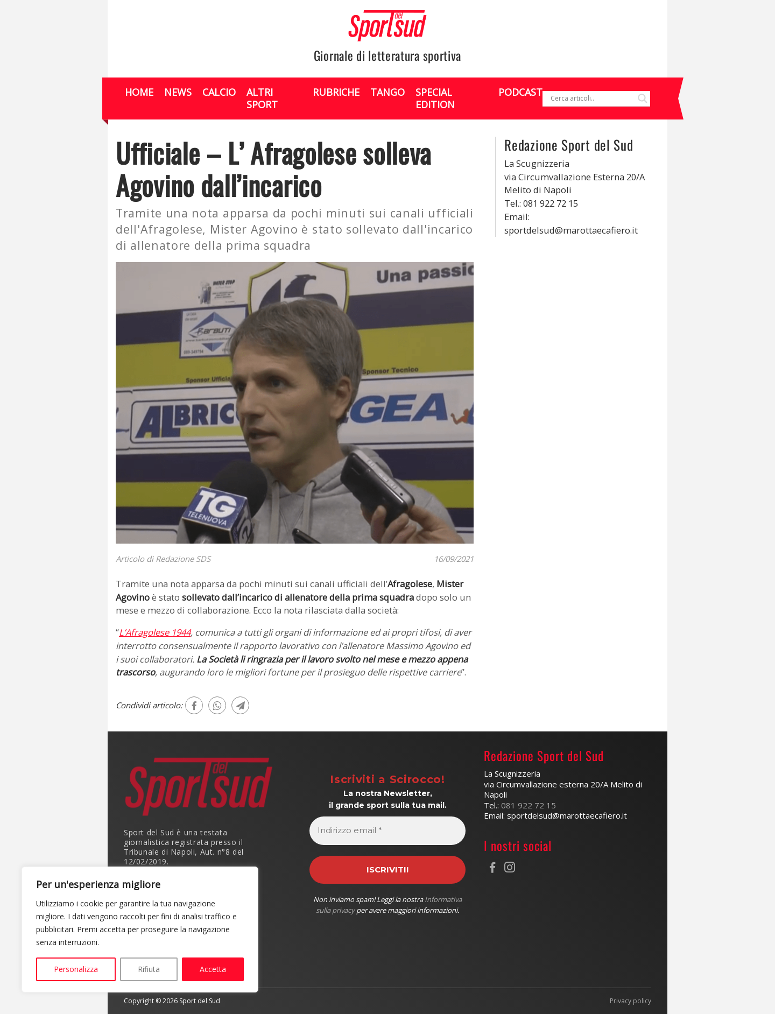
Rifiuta (149, 969)
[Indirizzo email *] (387, 830)
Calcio (219, 92)
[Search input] (591, 98)
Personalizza (76, 969)
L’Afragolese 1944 (155, 632)
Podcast (520, 92)
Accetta (213, 969)
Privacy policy (630, 1001)
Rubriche (336, 92)
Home (139, 92)
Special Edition (435, 98)
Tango (387, 92)
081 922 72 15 (528, 805)
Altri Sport (262, 98)
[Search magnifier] (642, 98)
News (178, 92)
